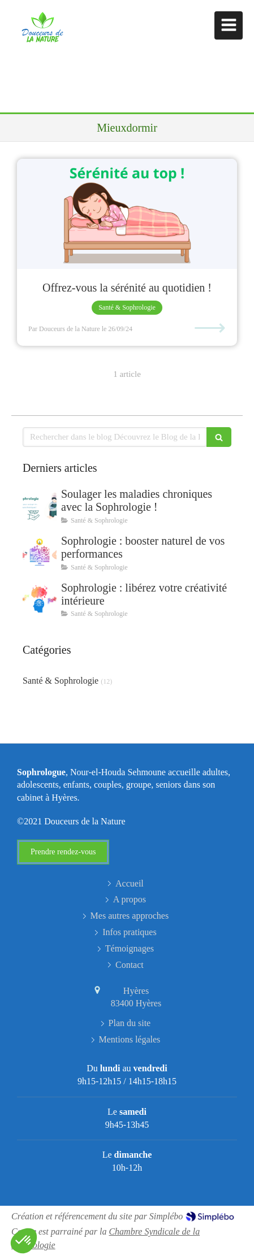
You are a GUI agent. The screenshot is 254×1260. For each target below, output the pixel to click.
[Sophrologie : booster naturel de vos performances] (40, 552)
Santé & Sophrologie (60, 680)
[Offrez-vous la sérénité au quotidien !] (127, 214)
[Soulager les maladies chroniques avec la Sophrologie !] (40, 505)
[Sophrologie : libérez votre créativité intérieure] (40, 599)
